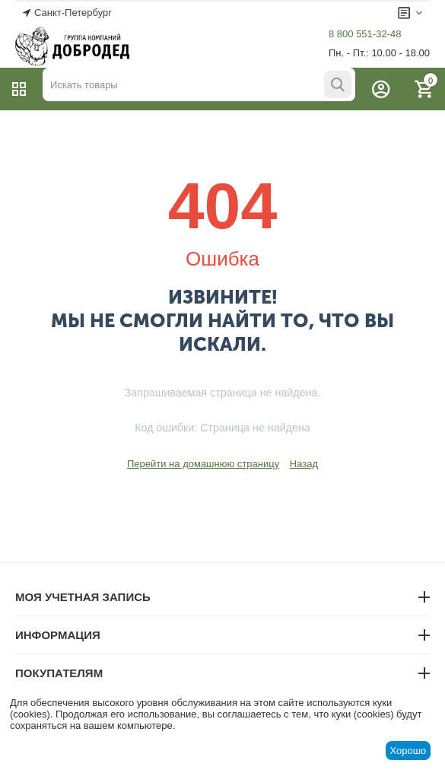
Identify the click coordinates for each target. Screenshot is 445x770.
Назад (304, 463)
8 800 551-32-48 (365, 34)
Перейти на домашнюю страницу (203, 463)
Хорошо (407, 750)
